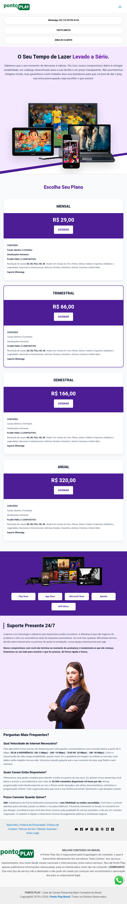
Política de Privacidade (32, 824)
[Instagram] (97, 829)
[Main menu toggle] (120, 7)
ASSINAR (63, 229)
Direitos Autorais (47, 829)
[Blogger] (107, 829)
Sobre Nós (12, 824)
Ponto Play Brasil (60, 896)
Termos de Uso (27, 829)
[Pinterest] (91, 829)
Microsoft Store (76, 596)
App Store (50, 596)
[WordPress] (102, 829)
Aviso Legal (32, 833)
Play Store (23, 596)
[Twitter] (86, 829)
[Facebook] (81, 829)
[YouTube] (76, 829)
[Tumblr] (112, 829)
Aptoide (103, 596)
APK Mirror (63, 606)
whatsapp (118, 876)
